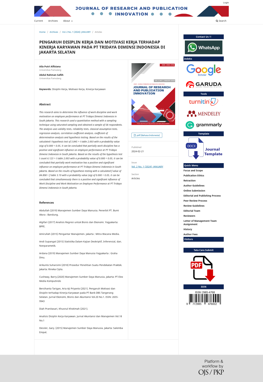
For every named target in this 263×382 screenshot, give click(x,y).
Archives (53, 20)
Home (42, 31)
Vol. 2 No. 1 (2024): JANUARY (76, 31)
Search (221, 20)
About (67, 20)
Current (38, 20)
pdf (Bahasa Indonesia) (148, 135)
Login (226, 2)
